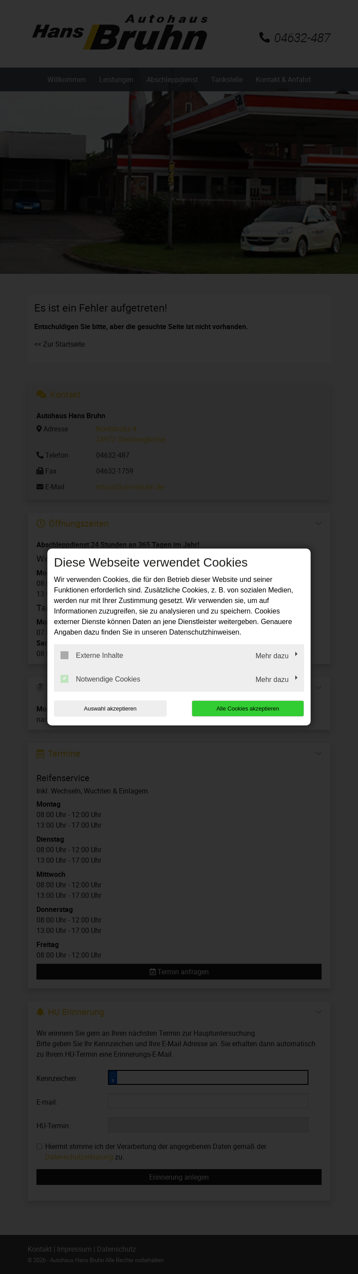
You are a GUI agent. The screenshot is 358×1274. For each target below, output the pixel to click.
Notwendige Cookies (100, 679)
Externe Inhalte (92, 655)
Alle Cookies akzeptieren (247, 708)
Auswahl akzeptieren (110, 708)
